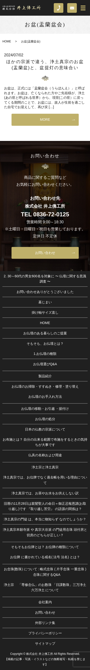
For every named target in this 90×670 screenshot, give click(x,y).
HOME (6, 41)
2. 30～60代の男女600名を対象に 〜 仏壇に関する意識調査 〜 (45, 278)
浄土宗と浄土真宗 (45, 467)
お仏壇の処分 (45, 419)
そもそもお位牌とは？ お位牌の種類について (45, 547)
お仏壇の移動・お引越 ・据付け (45, 409)
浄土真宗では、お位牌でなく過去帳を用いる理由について (45, 479)
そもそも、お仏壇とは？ (45, 343)
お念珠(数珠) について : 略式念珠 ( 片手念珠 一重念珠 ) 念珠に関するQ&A (45, 571)
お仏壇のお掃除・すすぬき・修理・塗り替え (45, 386)
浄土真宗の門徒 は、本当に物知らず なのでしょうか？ (45, 519)
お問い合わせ (45, 253)
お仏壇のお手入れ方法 (45, 396)
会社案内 (45, 602)
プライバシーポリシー (45, 633)
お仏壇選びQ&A (45, 364)
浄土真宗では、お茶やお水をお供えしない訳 (45, 493)
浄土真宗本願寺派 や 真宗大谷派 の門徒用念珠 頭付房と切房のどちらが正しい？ (45, 532)
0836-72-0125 (51, 214)
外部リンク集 (45, 623)
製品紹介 (45, 376)
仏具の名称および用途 (45, 455)
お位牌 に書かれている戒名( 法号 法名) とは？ (45, 557)
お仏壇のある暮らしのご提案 (45, 333)
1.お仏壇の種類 (45, 354)
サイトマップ (45, 643)
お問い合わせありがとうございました (45, 292)
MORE (45, 119)
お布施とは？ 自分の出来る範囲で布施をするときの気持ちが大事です (45, 442)
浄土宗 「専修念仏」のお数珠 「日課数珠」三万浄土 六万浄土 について (45, 587)
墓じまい (45, 302)
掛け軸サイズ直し (45, 312)
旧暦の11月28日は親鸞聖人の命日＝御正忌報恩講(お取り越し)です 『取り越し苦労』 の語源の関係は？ (45, 506)
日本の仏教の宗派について (45, 429)
